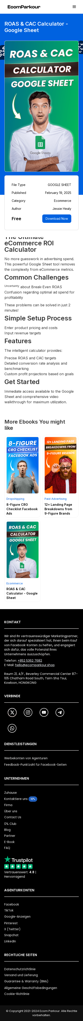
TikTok (9, 910)
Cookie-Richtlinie (16, 994)
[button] (74, 6)
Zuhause (10, 793)
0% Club (10, 824)
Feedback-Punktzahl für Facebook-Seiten (35, 765)
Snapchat (11, 935)
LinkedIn (10, 941)
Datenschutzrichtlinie (20, 969)
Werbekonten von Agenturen (26, 758)
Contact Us (12, 817)
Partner (9, 836)
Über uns (10, 811)
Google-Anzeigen (17, 917)
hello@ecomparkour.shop (35, 665)
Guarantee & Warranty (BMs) (26, 981)
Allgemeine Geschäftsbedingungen (30, 988)
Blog (7, 830)
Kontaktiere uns (16, 799)
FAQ (7, 848)
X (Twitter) (12, 929)
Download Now (57, 218)
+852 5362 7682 (30, 660)
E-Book (9, 842)
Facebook (11, 904)
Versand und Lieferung (21, 975)
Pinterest (11, 923)
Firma (8, 805)
